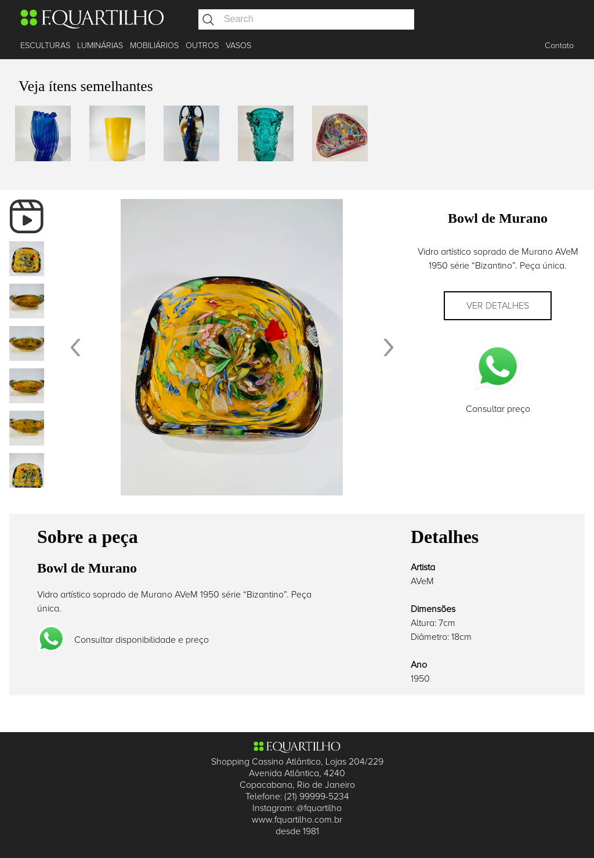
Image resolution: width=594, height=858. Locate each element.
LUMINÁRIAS (100, 45)
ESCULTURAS (45, 45)
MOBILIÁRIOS (154, 45)
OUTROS (202, 45)
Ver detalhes (497, 306)
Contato (559, 45)
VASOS (238, 45)
